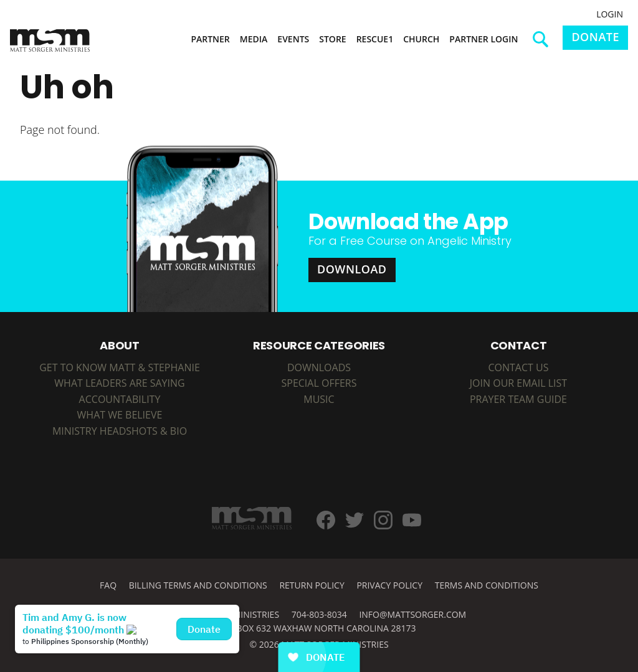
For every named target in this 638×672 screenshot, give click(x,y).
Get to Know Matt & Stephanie (119, 367)
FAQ (108, 585)
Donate (595, 36)
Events (293, 39)
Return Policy (311, 585)
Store (332, 39)
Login (609, 14)
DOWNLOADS (319, 367)
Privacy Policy (389, 585)
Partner (210, 39)
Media (254, 39)
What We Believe (120, 415)
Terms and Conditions (486, 585)
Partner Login (483, 39)
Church (421, 39)
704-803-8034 (319, 614)
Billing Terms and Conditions (198, 585)
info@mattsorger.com (412, 614)
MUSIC (318, 399)
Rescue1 (375, 39)
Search (545, 43)
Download (352, 269)
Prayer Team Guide (518, 399)
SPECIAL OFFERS (318, 383)
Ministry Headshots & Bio (119, 431)
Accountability (120, 399)
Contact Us (518, 367)
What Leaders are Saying (119, 383)
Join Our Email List (518, 383)
